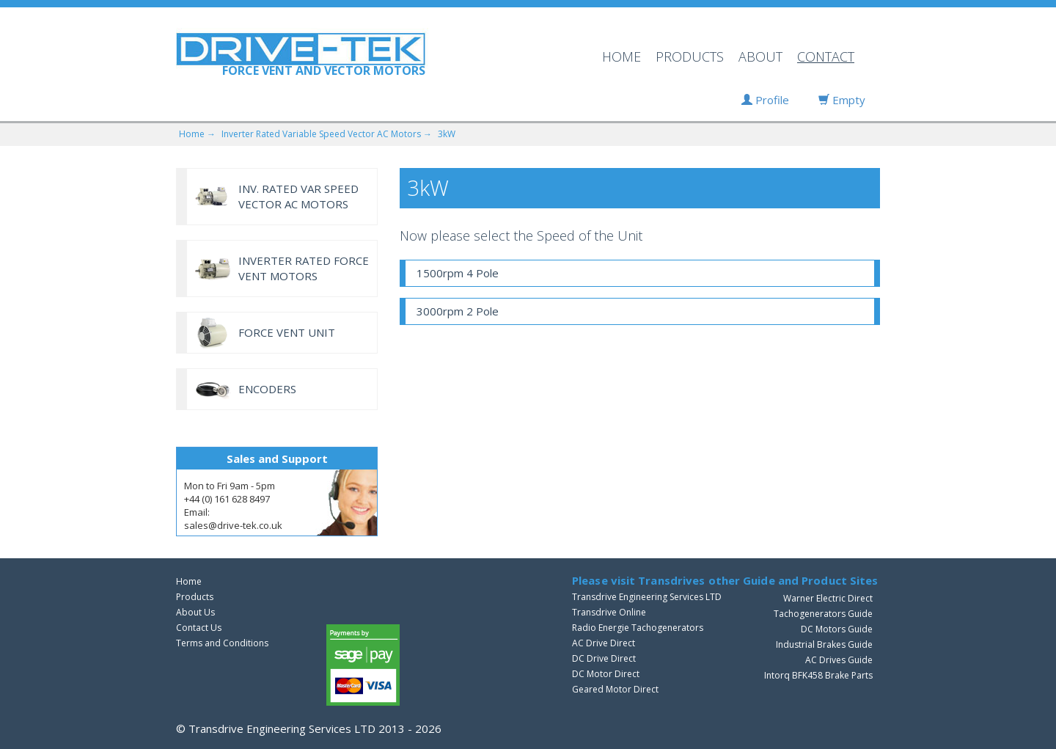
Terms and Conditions (222, 643)
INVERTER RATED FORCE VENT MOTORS (303, 268)
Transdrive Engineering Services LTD (647, 597)
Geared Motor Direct (615, 689)
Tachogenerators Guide (823, 613)
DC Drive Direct (604, 658)
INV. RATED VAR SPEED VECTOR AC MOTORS (298, 196)
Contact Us (198, 627)
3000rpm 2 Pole (458, 311)
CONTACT (825, 56)
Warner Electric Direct (828, 598)
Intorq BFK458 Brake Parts (818, 675)
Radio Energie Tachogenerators (637, 627)
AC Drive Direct (603, 643)
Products (194, 597)
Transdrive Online (609, 612)
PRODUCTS (690, 56)
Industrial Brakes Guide (824, 644)
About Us (195, 612)
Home (189, 581)
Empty (841, 99)
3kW (446, 134)
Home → (197, 134)
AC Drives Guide (839, 660)
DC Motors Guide (837, 629)
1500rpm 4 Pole (458, 273)
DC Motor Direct (605, 674)
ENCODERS (267, 388)
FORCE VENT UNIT (286, 332)
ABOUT (760, 56)
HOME (621, 56)
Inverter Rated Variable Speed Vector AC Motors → (326, 134)
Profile (765, 99)
